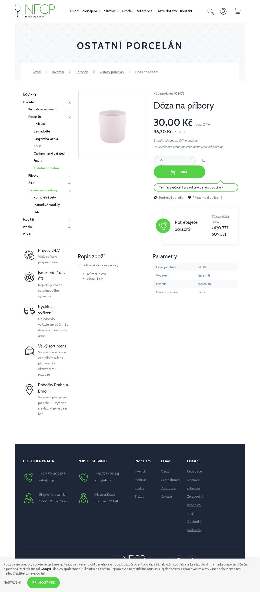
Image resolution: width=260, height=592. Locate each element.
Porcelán (82, 72)
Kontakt (166, 496)
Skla (37, 212)
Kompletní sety (45, 197)
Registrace (194, 471)
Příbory (33, 175)
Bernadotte (42, 131)
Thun (37, 146)
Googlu (45, 569)
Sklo (31, 183)
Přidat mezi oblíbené (204, 197)
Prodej (27, 234)
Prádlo (27, 227)
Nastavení (12, 582)
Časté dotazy (170, 480)
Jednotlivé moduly (47, 205)
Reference (168, 488)
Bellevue (40, 124)
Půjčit (179, 172)
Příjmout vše (43, 582)
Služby (139, 496)
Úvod (37, 72)
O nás (165, 471)
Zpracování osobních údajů (195, 504)
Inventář (58, 72)
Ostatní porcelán (112, 72)
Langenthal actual (46, 139)
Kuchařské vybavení (42, 109)
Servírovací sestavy (43, 190)
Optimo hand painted (49, 153)
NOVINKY (29, 95)
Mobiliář (28, 219)
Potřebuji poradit (168, 197)
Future (38, 161)
